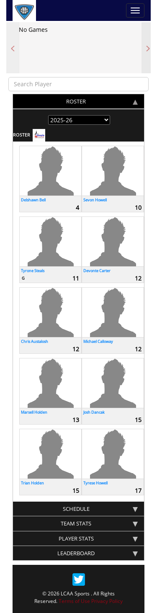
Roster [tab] (102, 101)
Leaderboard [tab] (97, 553)
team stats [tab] (99, 523)
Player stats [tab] (98, 538)
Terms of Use (74, 601)
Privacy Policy (107, 601)
